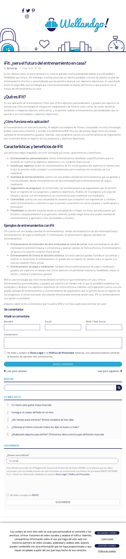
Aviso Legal (36, 353)
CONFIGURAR (107, 539)
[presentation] (31, 484)
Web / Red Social (95, 321)
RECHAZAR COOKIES (107, 533)
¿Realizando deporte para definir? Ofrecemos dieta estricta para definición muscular (57, 434)
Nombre (8, 321)
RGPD (35, 495)
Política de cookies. (107, 551)
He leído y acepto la (22, 495)
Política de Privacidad (61, 353)
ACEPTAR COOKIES (107, 545)
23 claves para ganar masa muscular (31, 405)
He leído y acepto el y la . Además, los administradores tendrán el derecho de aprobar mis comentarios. (63, 354)
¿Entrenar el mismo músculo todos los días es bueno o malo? (45, 427)
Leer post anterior (15, 371)
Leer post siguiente (110, 371)
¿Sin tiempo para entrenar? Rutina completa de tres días (42, 420)
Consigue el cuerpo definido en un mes (32, 412)
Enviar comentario (63, 364)
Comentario (11, 334)
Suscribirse (63, 502)
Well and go (12, 68)
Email (48, 321)
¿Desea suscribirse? (17, 455)
